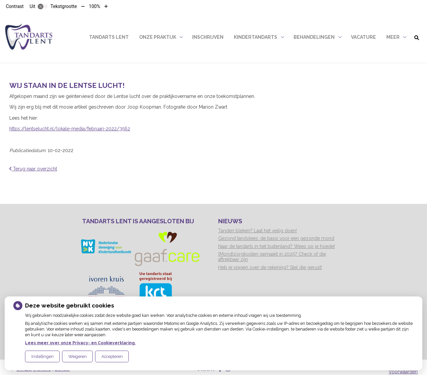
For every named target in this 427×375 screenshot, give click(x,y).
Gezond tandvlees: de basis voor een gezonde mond (276, 238)
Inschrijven (208, 37)
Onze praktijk (157, 37)
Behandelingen (314, 37)
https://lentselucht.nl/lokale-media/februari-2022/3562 (69, 128)
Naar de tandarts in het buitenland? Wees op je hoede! (276, 246)
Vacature (363, 37)
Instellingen (42, 356)
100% (94, 6)
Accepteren (112, 356)
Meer (393, 37)
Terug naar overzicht (33, 168)
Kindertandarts (255, 37)
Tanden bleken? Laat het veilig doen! (257, 230)
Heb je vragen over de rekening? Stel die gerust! (270, 267)
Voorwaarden (403, 371)
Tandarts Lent (109, 37)
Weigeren (77, 356)
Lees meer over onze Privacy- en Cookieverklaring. (80, 342)
